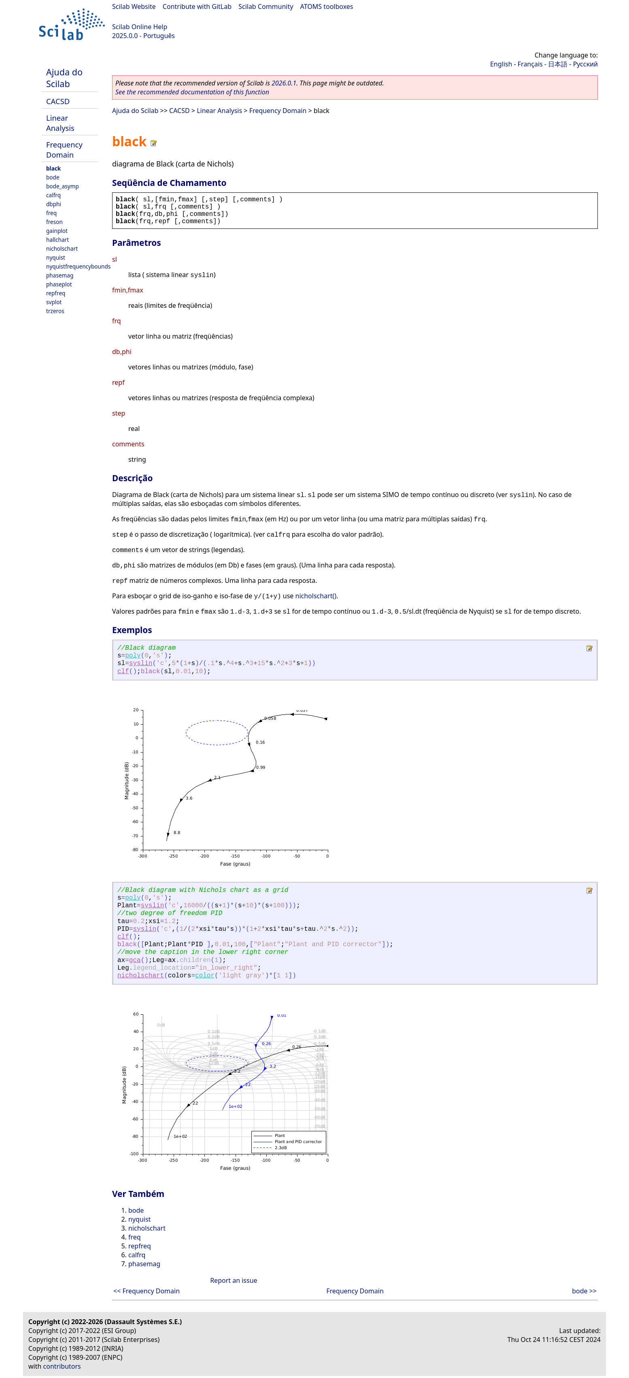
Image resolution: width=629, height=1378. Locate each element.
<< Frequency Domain (146, 1290)
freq (51, 213)
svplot (54, 302)
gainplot (57, 231)
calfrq (53, 195)
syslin (141, 663)
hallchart (57, 239)
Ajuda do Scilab (64, 78)
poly (132, 655)
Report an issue (233, 1280)
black (53, 168)
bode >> (584, 1290)
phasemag (59, 275)
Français (530, 64)
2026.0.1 (284, 83)
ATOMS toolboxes (326, 6)
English (501, 64)
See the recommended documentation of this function (192, 91)
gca (135, 960)
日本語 (557, 64)
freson (54, 222)
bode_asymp (62, 186)
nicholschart (62, 248)
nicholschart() (316, 595)
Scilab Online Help (139, 26)
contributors (62, 1366)
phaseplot (59, 284)
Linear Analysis (60, 123)
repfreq (55, 293)
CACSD (58, 101)
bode (53, 177)
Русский (585, 64)
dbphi (53, 204)
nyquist (55, 257)
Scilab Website (134, 6)
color (205, 975)
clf (123, 671)
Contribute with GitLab (197, 6)
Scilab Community (265, 6)
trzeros (55, 311)
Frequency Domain (64, 149)
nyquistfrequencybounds (78, 266)
